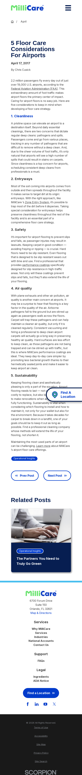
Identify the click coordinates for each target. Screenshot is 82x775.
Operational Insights (24, 458)
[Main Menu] (68, 8)
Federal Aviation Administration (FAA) (34, 88)
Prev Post (24, 475)
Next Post (57, 475)
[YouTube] (45, 704)
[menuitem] (41, 727)
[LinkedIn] (36, 704)
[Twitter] (54, 704)
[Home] (27, 8)
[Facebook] (28, 704)
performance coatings (36, 265)
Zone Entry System (37, 202)
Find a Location (41, 693)
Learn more (43, 446)
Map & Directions (41, 613)
